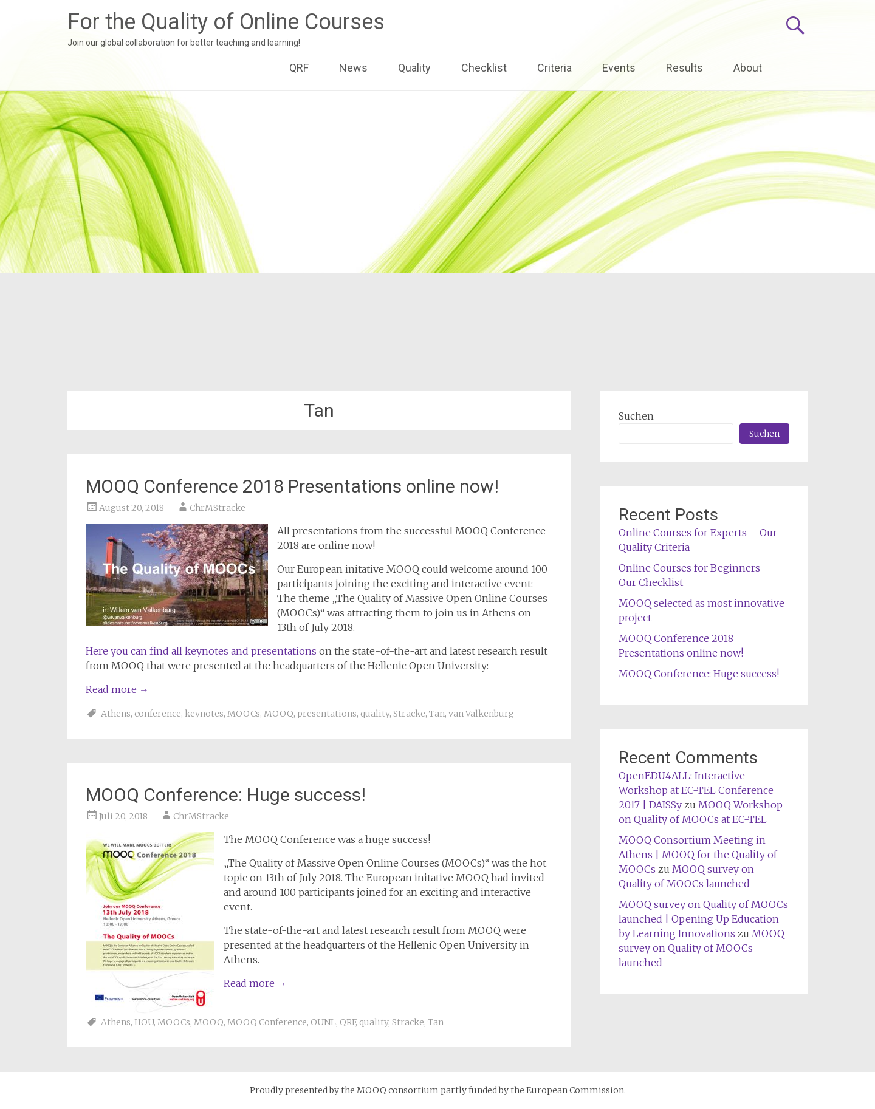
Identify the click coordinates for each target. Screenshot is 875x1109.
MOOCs (243, 713)
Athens (116, 713)
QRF (299, 67)
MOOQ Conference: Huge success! (226, 794)
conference (157, 713)
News (353, 67)
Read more (117, 689)
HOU (144, 1022)
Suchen (636, 416)
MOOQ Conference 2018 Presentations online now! (292, 486)
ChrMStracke (217, 507)
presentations (327, 713)
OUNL (323, 1022)
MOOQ (278, 713)
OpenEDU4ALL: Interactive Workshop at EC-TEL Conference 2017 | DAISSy (696, 790)
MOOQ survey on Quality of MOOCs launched (701, 948)
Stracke (409, 713)
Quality (414, 67)
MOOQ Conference (267, 1022)
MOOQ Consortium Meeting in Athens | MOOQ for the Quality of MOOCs (698, 854)
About (747, 67)
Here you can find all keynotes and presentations (201, 651)
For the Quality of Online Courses (226, 22)
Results (684, 67)
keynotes (204, 713)
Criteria (554, 67)
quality (374, 713)
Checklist (484, 67)
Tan (437, 713)
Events (619, 67)
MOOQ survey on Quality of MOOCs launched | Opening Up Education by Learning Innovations (703, 919)
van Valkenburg (481, 713)
